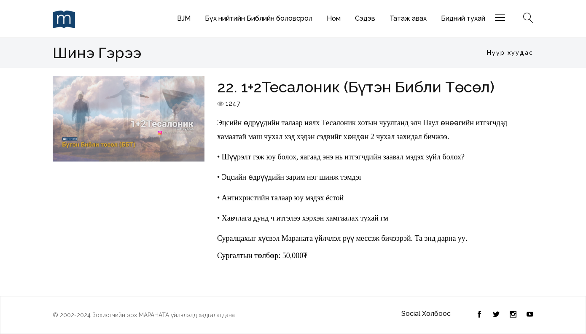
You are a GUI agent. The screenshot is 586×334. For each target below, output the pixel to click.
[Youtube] (530, 315)
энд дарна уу (445, 238)
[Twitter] (479, 315)
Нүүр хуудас (510, 52)
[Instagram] (513, 315)
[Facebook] (496, 315)
